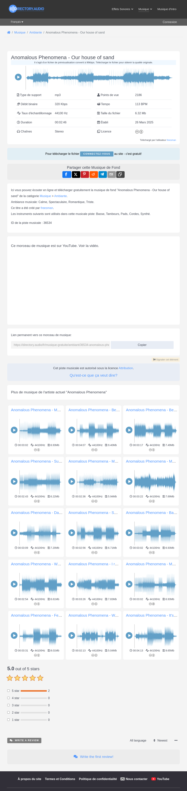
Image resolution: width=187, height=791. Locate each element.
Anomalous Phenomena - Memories (98, 461)
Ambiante (60, 196)
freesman (171, 140)
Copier (140, 343)
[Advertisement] (93, 687)
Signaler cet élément (165, 359)
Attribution (126, 368)
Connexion (170, 22)
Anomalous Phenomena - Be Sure (97, 410)
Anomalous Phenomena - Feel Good (41, 615)
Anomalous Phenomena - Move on (154, 564)
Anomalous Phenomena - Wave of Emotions (47, 564)
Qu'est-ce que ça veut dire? (93, 375)
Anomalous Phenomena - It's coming (156, 615)
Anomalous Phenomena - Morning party (44, 410)
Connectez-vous (96, 153)
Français (16, 21)
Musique (45, 196)
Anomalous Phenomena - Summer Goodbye (47, 461)
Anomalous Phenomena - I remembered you (105, 564)
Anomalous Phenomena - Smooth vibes (101, 513)
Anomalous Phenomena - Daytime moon (44, 513)
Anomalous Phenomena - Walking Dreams (104, 615)
